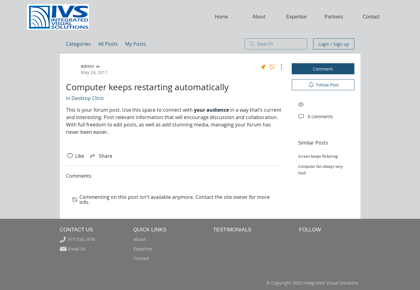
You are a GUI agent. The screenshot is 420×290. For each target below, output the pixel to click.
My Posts (135, 44)
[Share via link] (100, 156)
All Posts (108, 44)
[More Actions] (278, 67)
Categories (78, 44)
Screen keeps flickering (318, 156)
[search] (276, 43)
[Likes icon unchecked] (70, 156)
